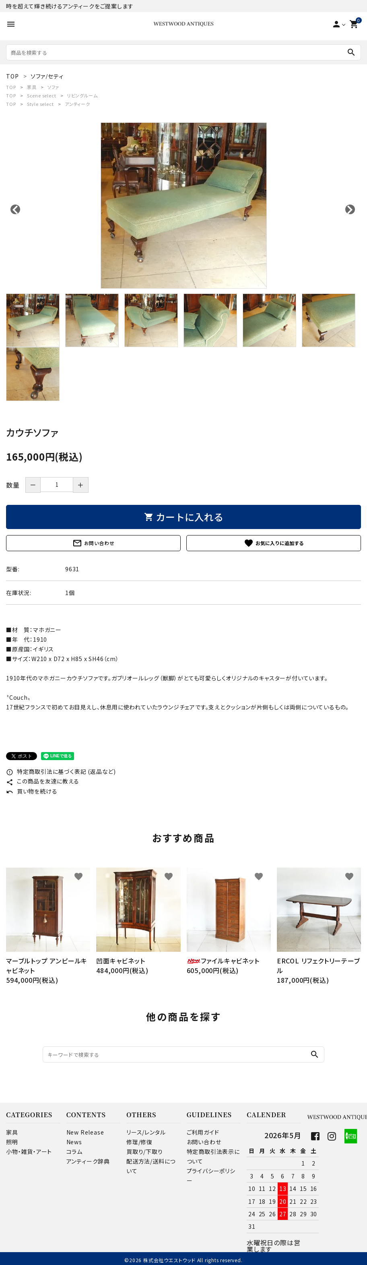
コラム (74, 1151)
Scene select (41, 95)
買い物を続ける (31, 791)
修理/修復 (139, 1142)
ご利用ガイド (203, 1132)
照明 (12, 1142)
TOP (11, 87)
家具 (32, 87)
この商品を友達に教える (42, 781)
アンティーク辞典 (88, 1161)
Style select (40, 104)
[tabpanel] (183, 205)
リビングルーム (82, 95)
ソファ (53, 87)
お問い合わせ (93, 543)
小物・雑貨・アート (29, 1151)
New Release (85, 1132)
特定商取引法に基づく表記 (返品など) (61, 771)
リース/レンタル (145, 1132)
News (74, 1142)
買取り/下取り (144, 1151)
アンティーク (77, 104)
